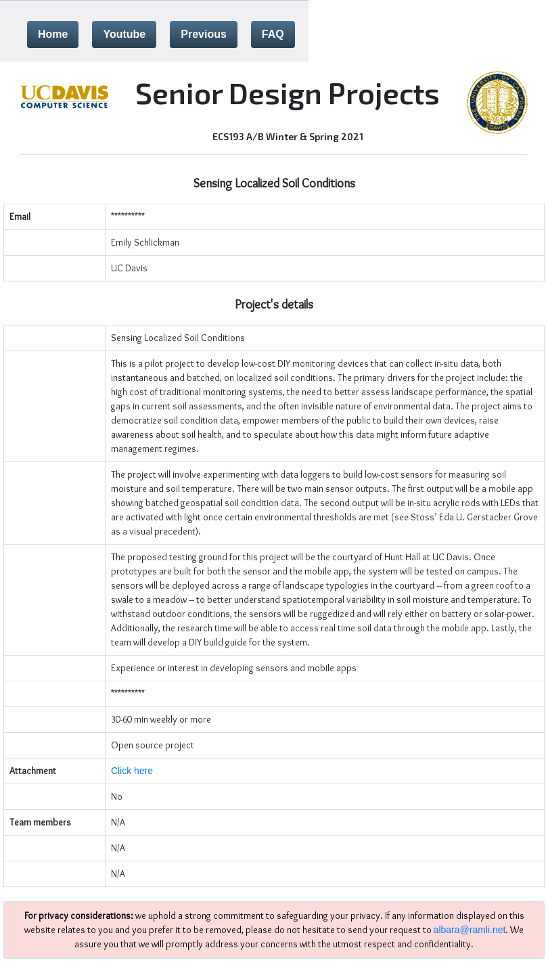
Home (53, 34)
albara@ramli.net (470, 929)
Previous (204, 34)
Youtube (124, 34)
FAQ (273, 34)
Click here (132, 770)
